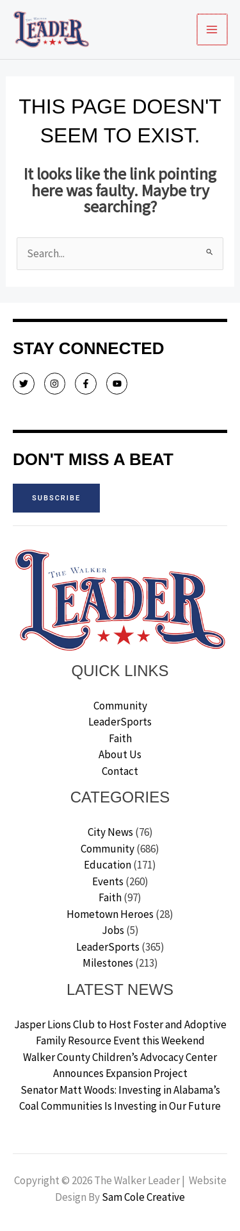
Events (108, 881)
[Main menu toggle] (213, 29)
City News (110, 832)
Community (120, 706)
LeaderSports (120, 722)
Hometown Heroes (110, 914)
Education (107, 865)
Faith (120, 738)
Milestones (108, 963)
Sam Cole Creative (143, 1197)
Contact (120, 771)
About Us (120, 754)
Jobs (113, 930)
